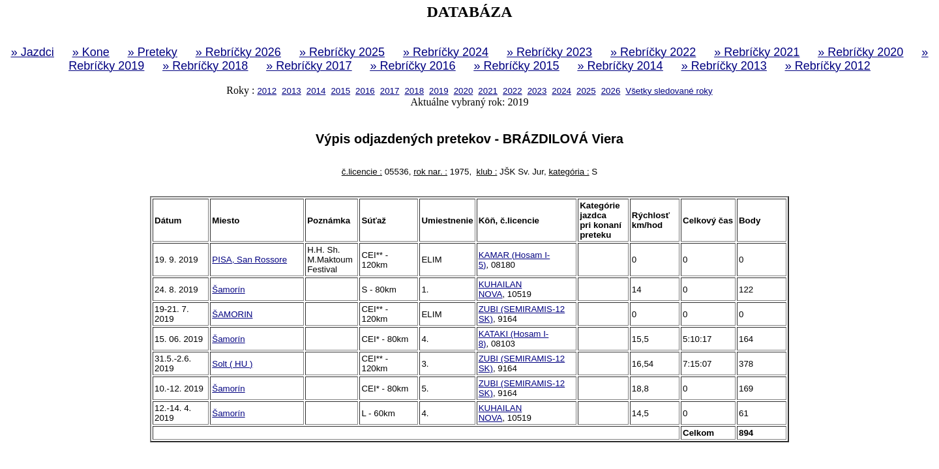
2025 (586, 91)
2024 (561, 91)
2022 (512, 91)
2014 (316, 91)
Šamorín (228, 289)
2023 (537, 91)
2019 (439, 91)
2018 (414, 91)
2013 (291, 91)
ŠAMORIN (232, 314)
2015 (340, 91)
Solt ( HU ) (232, 364)
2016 (365, 91)
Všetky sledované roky (668, 91)
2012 (266, 91)
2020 (463, 91)
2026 (611, 91)
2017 (390, 91)
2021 (488, 91)
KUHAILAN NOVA (500, 289)
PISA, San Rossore (249, 259)
